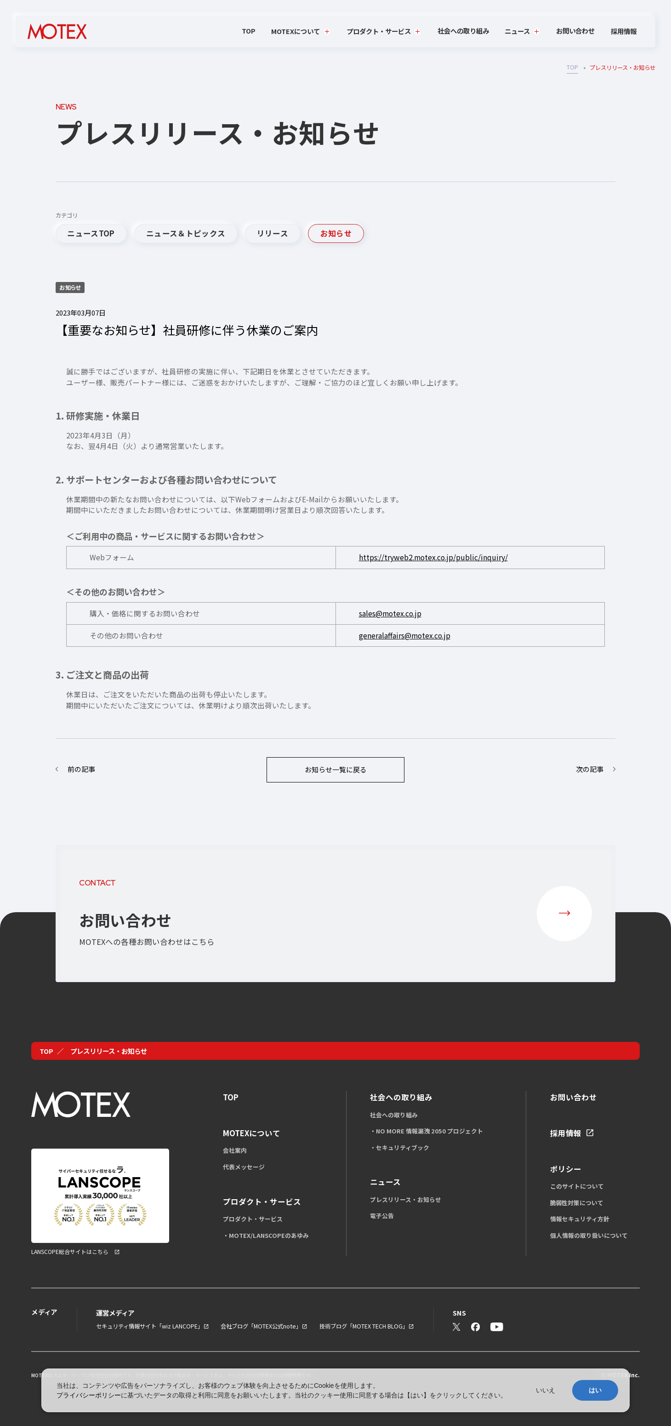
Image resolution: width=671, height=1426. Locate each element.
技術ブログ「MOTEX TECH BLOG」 (363, 1326)
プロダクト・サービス (253, 1218)
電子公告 (382, 1215)
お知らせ (336, 233)
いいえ (545, 1390)
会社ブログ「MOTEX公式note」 (261, 1326)
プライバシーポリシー (89, 1395)
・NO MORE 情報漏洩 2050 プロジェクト (426, 1131)
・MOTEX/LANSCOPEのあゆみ (266, 1235)
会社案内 (235, 1150)
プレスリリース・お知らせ (405, 1199)
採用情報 (624, 31)
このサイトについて (577, 1186)
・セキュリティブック (399, 1147)
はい (595, 1390)
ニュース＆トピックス (185, 233)
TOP (249, 30)
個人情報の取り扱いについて (589, 1235)
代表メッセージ (244, 1166)
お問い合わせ (575, 30)
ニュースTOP (90, 233)
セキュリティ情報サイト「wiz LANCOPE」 (149, 1326)
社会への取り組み (463, 30)
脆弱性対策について (577, 1202)
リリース (272, 233)
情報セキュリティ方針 (579, 1218)
